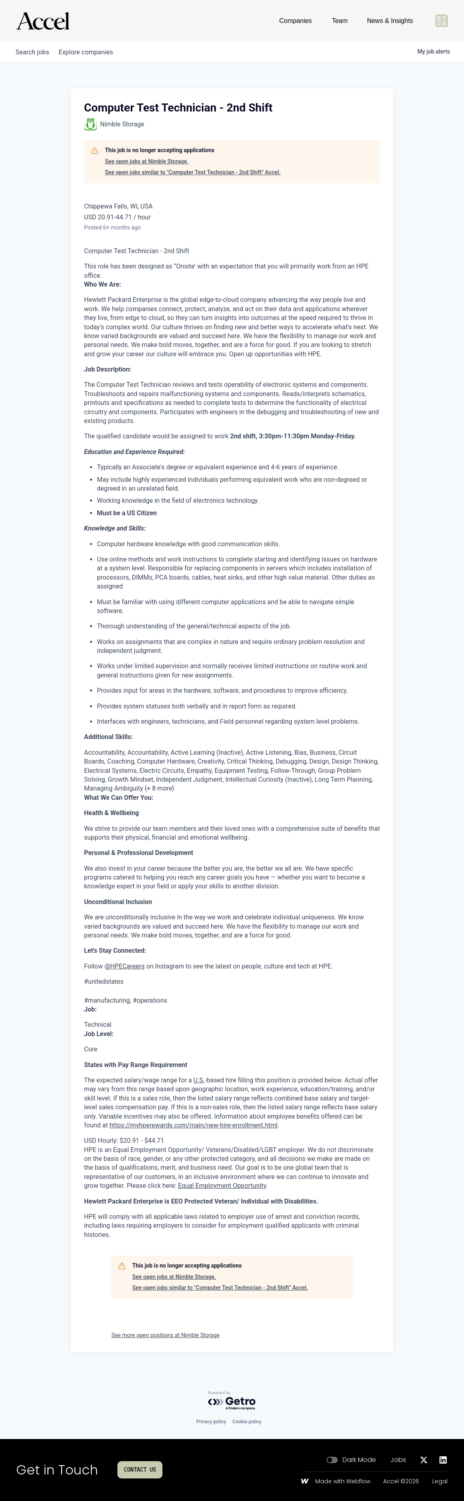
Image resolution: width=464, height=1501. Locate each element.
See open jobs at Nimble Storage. (147, 161)
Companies (295, 20)
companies (91, 52)
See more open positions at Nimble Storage (165, 1335)
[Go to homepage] (42, 21)
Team (339, 20)
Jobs (398, 1460)
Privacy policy (211, 1422)
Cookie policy (246, 1422)
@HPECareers (125, 966)
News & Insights (390, 20)
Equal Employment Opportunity (222, 1185)
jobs (34, 52)
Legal (440, 1481)
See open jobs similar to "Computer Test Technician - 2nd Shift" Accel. (193, 172)
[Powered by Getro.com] (232, 1401)
